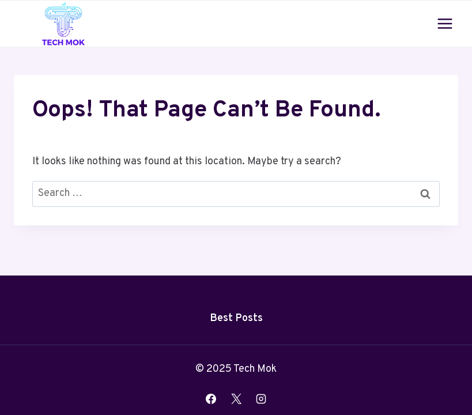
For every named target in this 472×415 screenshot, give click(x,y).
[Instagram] (261, 398)
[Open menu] (444, 23)
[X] (236, 398)
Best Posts (236, 318)
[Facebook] (211, 398)
